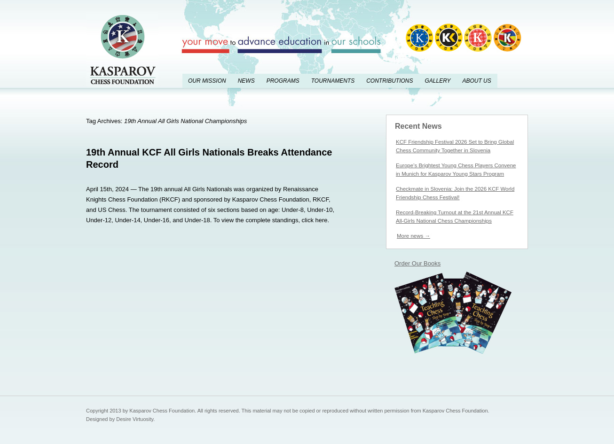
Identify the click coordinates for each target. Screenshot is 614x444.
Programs (283, 81)
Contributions (389, 81)
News (246, 81)
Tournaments (332, 81)
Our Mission (207, 81)
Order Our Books (417, 263)
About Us (476, 81)
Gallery (437, 81)
